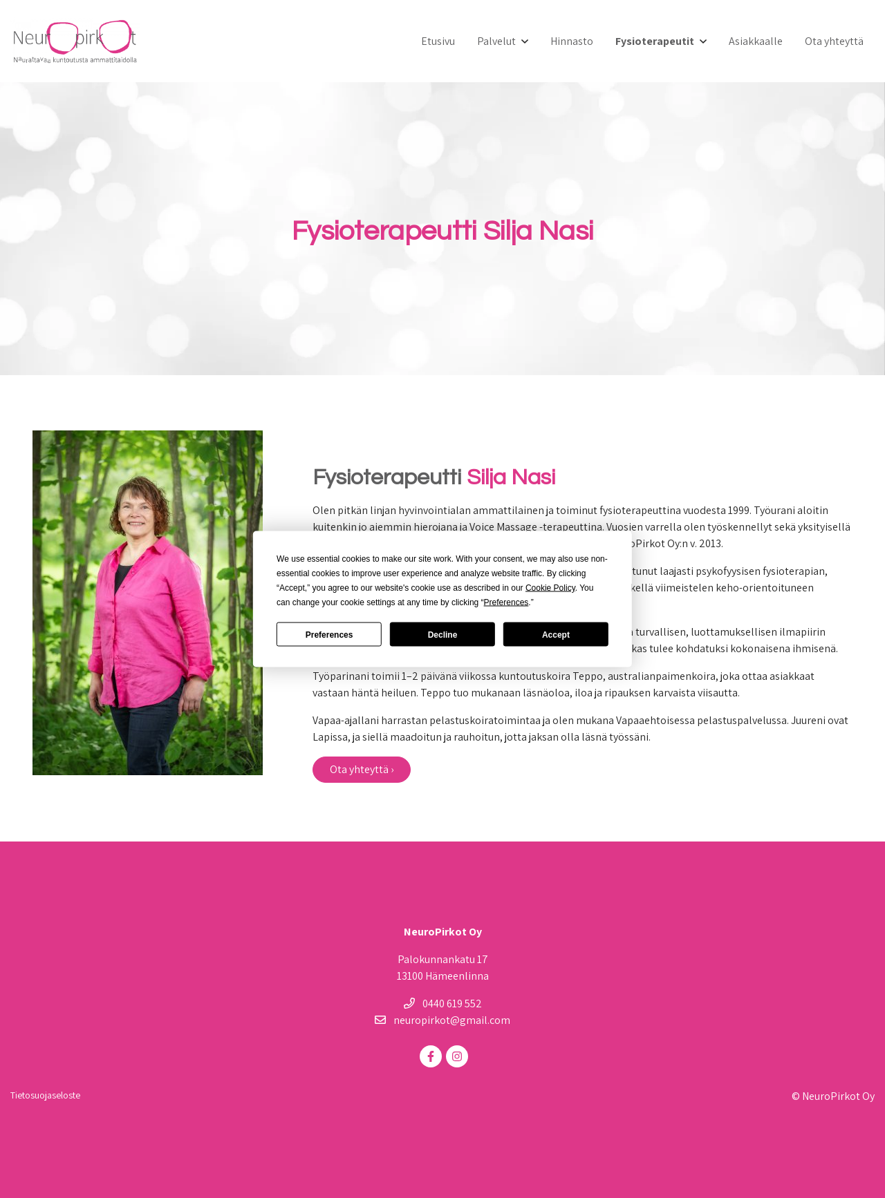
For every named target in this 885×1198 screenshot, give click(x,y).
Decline (443, 634)
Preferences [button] (506, 602)
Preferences (329, 634)
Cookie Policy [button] (550, 588)
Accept (556, 634)
